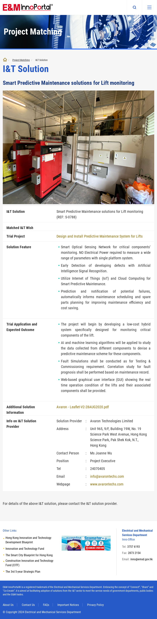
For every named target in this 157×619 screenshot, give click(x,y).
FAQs (46, 605)
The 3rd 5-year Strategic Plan (23, 571)
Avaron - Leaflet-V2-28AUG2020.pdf (83, 407)
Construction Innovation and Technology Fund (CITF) (29, 563)
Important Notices (68, 605)
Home (5, 60)
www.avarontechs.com (106, 484)
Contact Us (28, 605)
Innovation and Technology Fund (25, 548)
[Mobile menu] (149, 7)
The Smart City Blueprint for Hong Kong (29, 555)
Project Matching (21, 60)
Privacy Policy (95, 605)
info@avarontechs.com (107, 476)
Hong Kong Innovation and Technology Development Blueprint (28, 540)
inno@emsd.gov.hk (141, 559)
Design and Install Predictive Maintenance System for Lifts (100, 236)
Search (134, 7)
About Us (8, 605)
